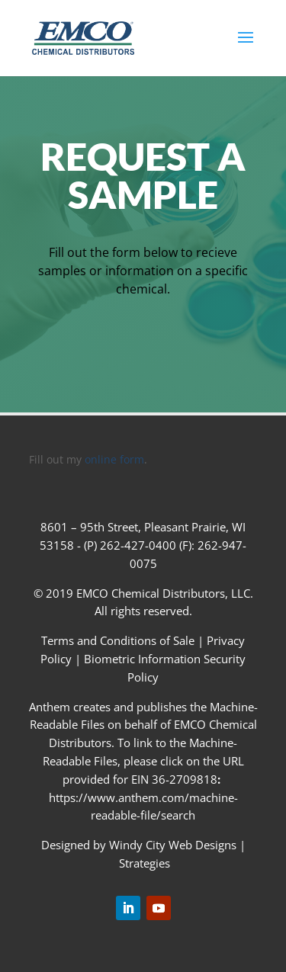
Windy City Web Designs (172, 844)
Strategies (144, 863)
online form (114, 459)
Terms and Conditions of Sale (119, 640)
